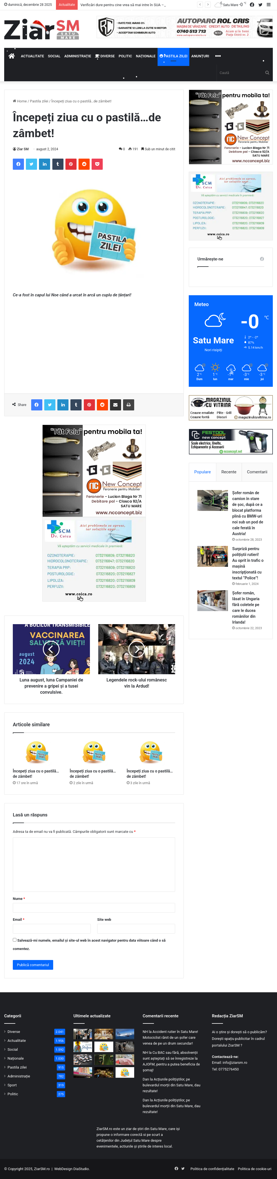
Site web (104, 919)
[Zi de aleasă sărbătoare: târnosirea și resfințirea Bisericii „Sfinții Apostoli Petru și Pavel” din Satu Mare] (103, 1034)
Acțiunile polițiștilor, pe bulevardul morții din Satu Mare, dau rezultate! (171, 1085)
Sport (12, 1085)
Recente (228, 471)
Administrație (77, 56)
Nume (19, 899)
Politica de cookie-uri (254, 1169)
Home (20, 101)
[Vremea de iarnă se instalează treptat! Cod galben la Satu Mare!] (125, 1047)
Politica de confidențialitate (212, 1169)
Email (18, 919)
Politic (125, 56)
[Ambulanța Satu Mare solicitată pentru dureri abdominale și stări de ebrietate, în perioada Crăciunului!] (82, 1059)
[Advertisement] (94, 344)
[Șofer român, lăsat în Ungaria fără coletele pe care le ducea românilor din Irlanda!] (212, 600)
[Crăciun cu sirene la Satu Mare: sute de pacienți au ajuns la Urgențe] (82, 1072)
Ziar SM (23, 149)
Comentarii (257, 471)
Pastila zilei (174, 56)
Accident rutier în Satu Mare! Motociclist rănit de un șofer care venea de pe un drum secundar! (170, 1037)
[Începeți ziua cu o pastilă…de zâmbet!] (37, 752)
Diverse (105, 56)
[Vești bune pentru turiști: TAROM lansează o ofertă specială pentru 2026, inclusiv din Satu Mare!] (125, 1034)
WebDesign (63, 1169)
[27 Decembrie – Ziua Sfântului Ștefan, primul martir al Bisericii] (82, 1047)
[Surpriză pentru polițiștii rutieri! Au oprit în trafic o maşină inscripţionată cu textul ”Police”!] (212, 556)
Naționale (145, 56)
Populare (202, 471)
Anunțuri (200, 56)
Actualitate (32, 56)
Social (54, 56)
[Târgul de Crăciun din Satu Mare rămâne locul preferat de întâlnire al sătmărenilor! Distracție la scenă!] (103, 1072)
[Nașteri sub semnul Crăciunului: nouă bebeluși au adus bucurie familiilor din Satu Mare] (125, 1059)
